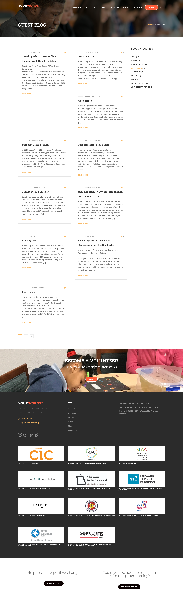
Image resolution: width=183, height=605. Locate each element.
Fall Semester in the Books (93, 144)
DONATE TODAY (53, 583)
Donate (151, 7)
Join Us (91, 379)
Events (134, 60)
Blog (133, 57)
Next (32, 336)
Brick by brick (30, 240)
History (134, 75)
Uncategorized (138, 83)
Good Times (85, 100)
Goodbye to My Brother (35, 191)
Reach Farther (86, 56)
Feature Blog (137, 64)
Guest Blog (136, 68)
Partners (135, 79)
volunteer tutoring (140, 87)
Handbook (136, 72)
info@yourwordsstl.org (28, 422)
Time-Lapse (28, 292)
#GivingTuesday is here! (36, 144)
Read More (26, 94)
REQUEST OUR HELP (129, 587)
